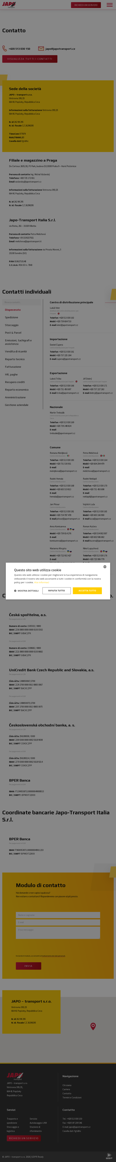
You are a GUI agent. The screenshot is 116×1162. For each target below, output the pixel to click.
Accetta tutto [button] (87, 590)
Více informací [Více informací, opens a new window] (41, 582)
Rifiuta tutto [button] (56, 590)
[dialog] (58, 581)
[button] (26, 590)
